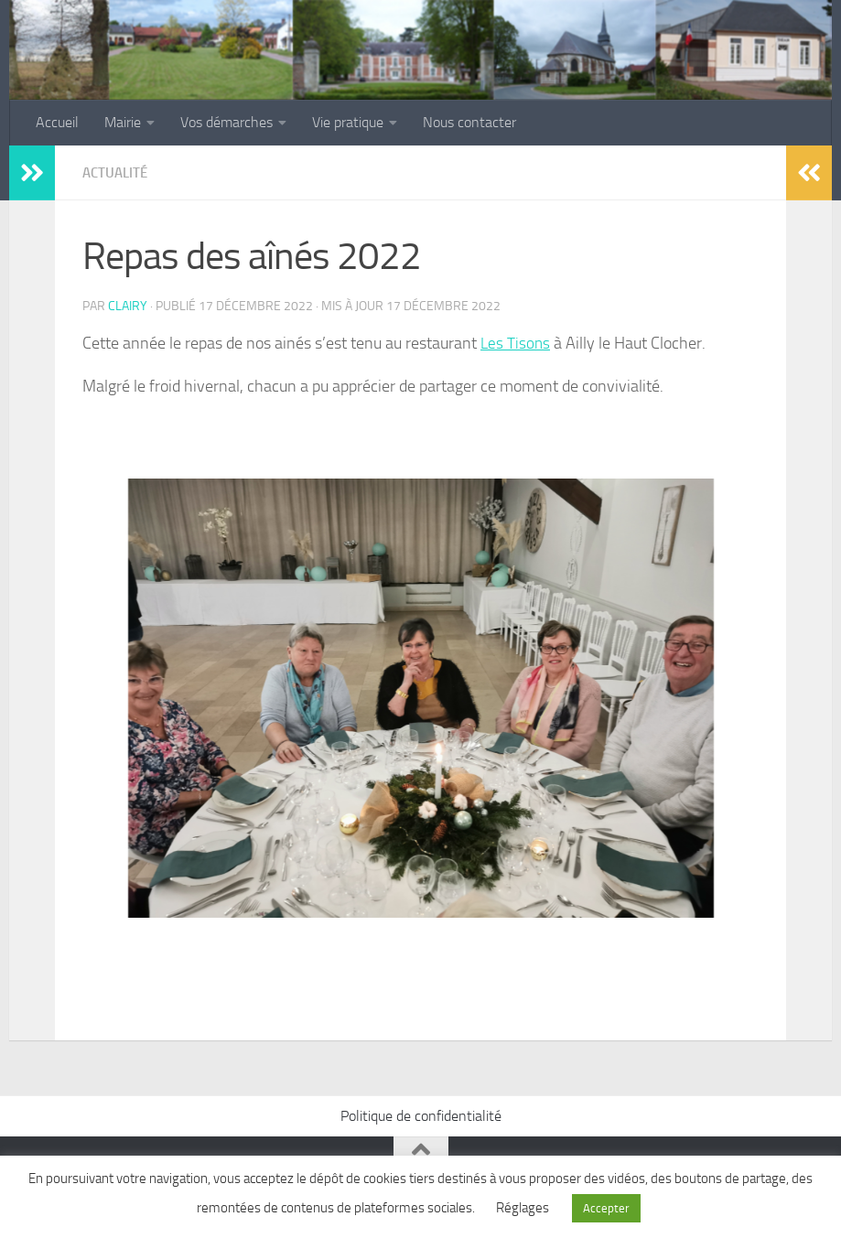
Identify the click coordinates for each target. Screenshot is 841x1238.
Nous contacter (469, 122)
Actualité (117, 172)
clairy (127, 305)
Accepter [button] (606, 1208)
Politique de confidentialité (420, 1115)
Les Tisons (516, 342)
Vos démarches (226, 122)
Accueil (57, 122)
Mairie (122, 122)
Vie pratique (347, 122)
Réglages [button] (522, 1208)
